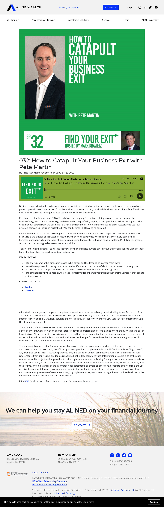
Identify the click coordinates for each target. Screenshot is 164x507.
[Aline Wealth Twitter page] (150, 7)
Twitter (28, 287)
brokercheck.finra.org (64, 493)
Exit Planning (12, 19)
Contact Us (110, 7)
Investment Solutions (78, 19)
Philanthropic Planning (43, 19)
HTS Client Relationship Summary (49, 484)
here (26, 381)
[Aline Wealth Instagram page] (140, 7)
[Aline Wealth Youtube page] (156, 7)
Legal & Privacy (40, 472)
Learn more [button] (88, 502)
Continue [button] (154, 502)
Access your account (69, 7)
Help (129, 7)
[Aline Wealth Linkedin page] (145, 7)
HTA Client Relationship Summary (49, 481)
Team (126, 19)
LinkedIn (29, 290)
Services (106, 19)
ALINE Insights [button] (149, 19)
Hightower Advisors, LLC (122, 490)
